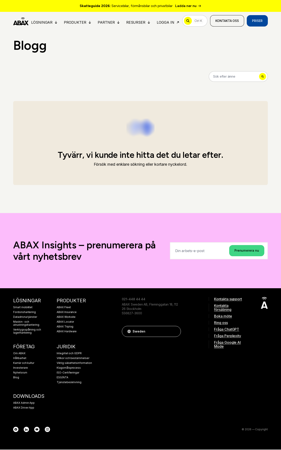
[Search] (238, 76)
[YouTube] (37, 429)
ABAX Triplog (65, 327)
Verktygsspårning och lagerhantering (27, 332)
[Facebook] (15, 429)
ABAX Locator (65, 322)
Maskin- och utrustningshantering (26, 324)
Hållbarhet (19, 358)
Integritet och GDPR (69, 353)
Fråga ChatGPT (226, 330)
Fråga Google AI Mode (227, 345)
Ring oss (221, 323)
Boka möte (223, 316)
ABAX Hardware (67, 331)
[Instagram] (47, 429)
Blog (16, 377)
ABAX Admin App (24, 403)
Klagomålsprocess (69, 368)
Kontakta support (228, 299)
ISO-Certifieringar (68, 373)
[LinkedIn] (26, 429)
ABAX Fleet (64, 307)
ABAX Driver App (23, 408)
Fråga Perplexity (227, 336)
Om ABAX (19, 353)
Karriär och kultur (23, 363)
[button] (175, 331)
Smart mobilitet (22, 307)
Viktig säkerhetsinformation (74, 363)
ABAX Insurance (67, 312)
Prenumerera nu (247, 251)
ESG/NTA (62, 377)
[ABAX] (21, 21)
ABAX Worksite (66, 317)
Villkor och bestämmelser (73, 358)
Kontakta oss (227, 21)
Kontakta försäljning (222, 308)
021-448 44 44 (133, 299)
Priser (257, 21)
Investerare (20, 368)
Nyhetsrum (20, 373)
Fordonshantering (24, 312)
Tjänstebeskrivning (69, 382)
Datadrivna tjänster (25, 317)
